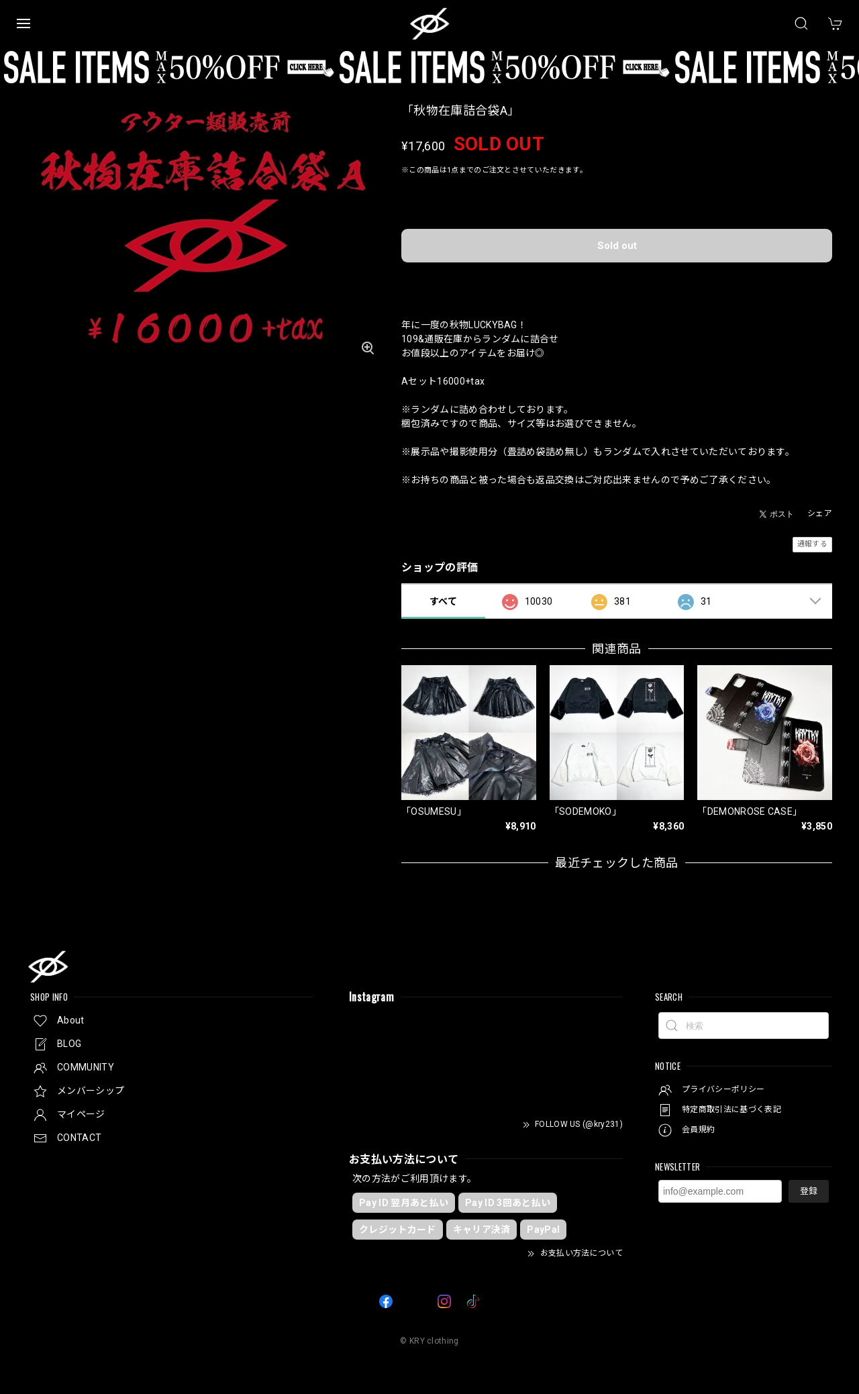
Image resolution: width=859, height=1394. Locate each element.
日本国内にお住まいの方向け (616, 280)
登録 (808, 1191)
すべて (443, 601)
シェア (819, 513)
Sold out (617, 246)
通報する (812, 544)
